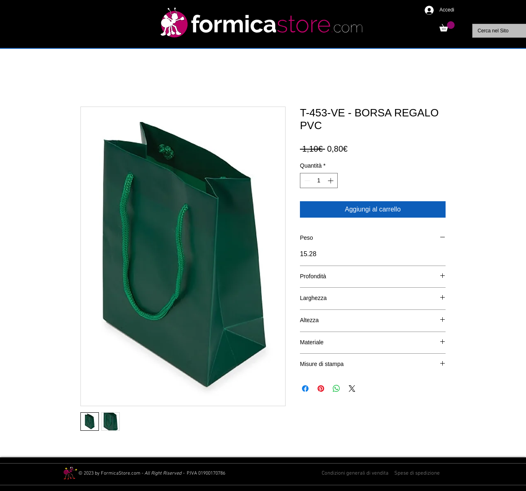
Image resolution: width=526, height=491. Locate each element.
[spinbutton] (318, 180)
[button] (447, 26)
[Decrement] (306, 180)
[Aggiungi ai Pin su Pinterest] (321, 388)
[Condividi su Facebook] (305, 388)
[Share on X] (352, 388)
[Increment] (331, 180)
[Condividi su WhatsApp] (336, 388)
